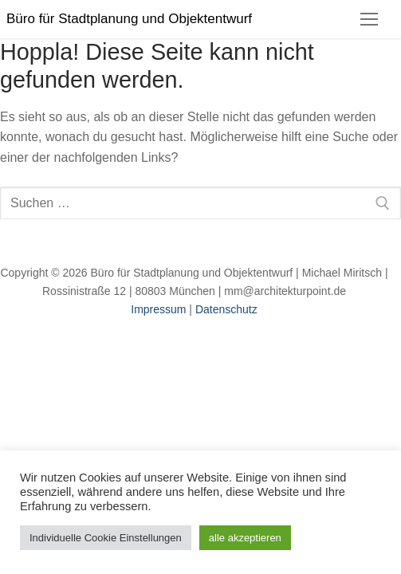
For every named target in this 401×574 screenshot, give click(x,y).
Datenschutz (226, 309)
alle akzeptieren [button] (245, 538)
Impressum (158, 309)
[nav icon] (369, 19)
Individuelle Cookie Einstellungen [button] (105, 538)
